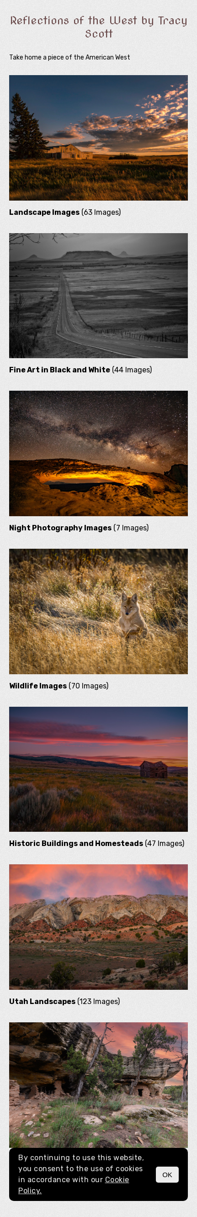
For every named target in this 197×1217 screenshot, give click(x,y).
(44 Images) (80, 370)
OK (167, 1175)
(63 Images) (65, 212)
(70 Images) (58, 686)
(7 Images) (79, 528)
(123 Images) (64, 1001)
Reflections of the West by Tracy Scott (98, 27)
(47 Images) (96, 843)
